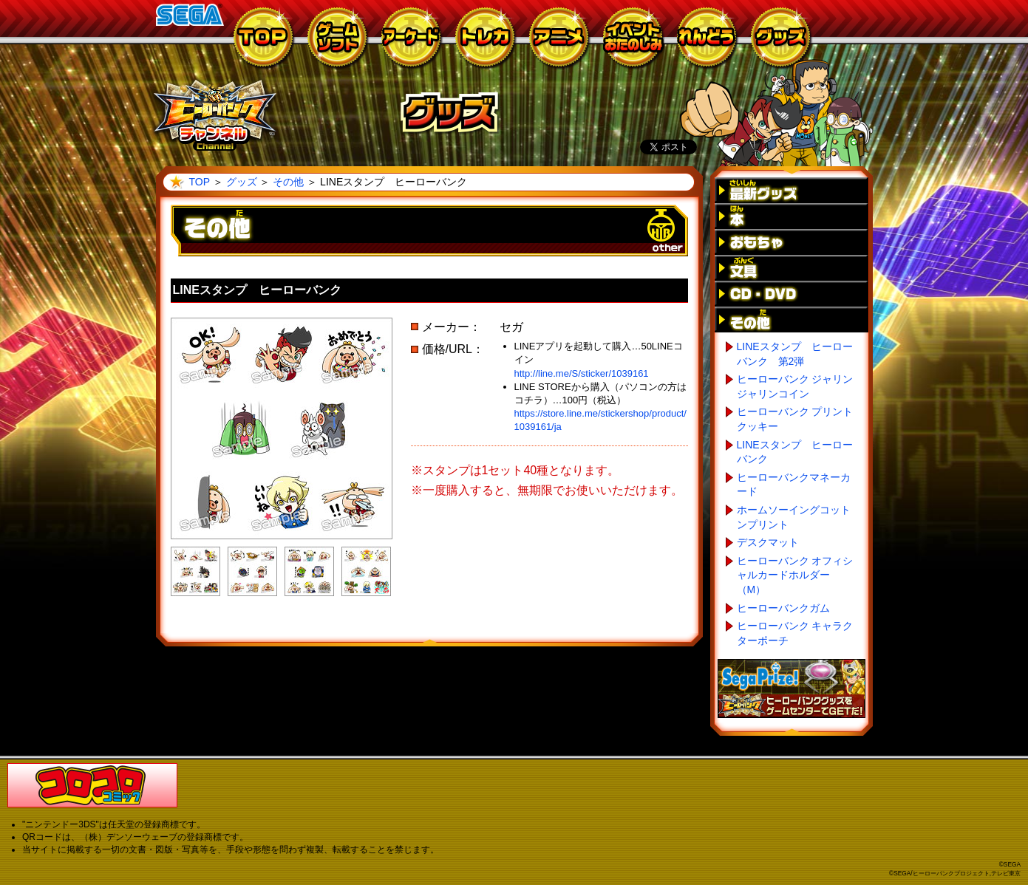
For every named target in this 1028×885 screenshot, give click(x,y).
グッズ (241, 182)
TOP (199, 182)
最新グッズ (791, 190)
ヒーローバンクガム (783, 608)
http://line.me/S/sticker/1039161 (581, 373)
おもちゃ (791, 242)
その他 (288, 182)
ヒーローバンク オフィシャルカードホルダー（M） (795, 575)
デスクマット (768, 542)
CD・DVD (791, 294)
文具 (791, 268)
